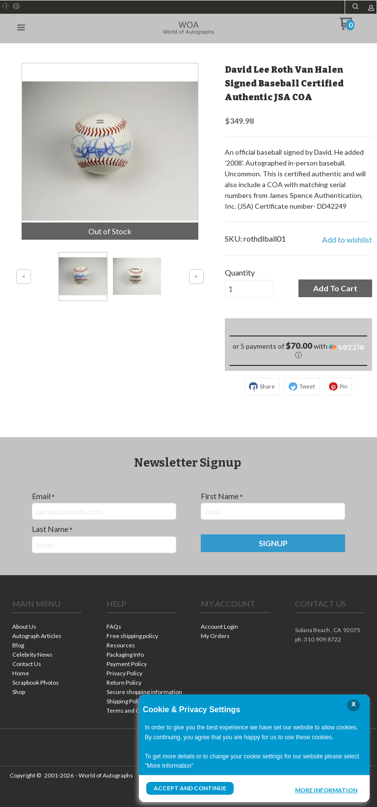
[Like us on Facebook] (5, 6)
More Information (326, 789)
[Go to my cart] (346, 27)
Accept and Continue (190, 788)
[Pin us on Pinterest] (16, 6)
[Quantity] (249, 289)
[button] (355, 6)
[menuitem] (47, 627)
